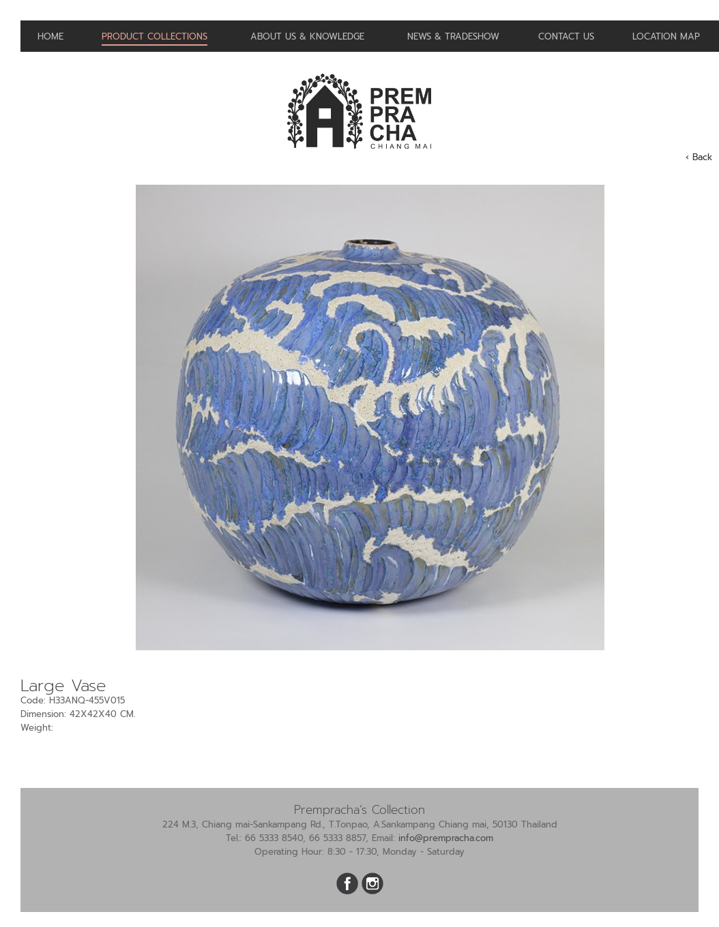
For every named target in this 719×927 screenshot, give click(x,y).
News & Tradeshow (453, 36)
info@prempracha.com (445, 838)
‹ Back (699, 157)
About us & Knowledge (307, 36)
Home (50, 36)
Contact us (566, 36)
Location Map (666, 36)
